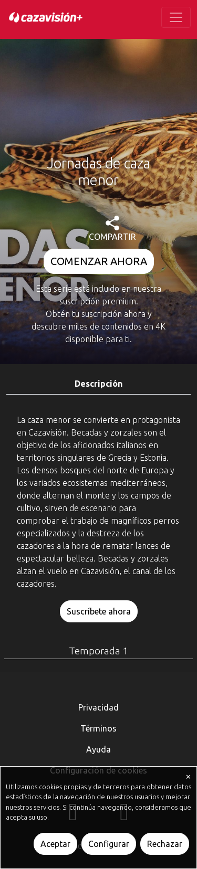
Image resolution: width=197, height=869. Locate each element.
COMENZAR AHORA (98, 261)
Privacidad (98, 707)
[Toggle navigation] (176, 17)
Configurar (108, 844)
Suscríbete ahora (99, 611)
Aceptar (55, 844)
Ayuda (98, 749)
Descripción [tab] (98, 383)
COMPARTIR (112, 228)
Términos (98, 728)
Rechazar (164, 844)
